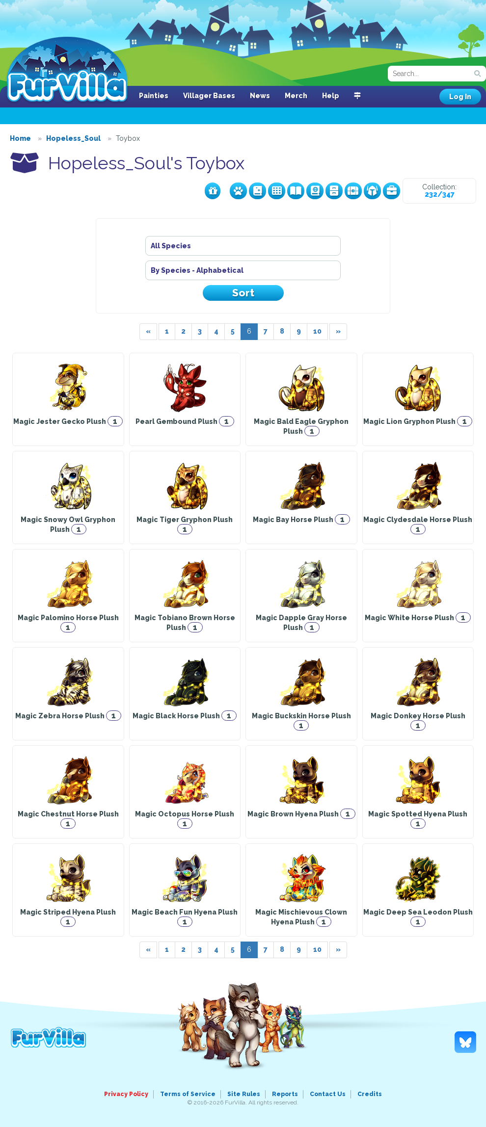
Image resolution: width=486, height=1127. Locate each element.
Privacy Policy (126, 1094)
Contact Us (328, 1094)
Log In (460, 97)
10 (317, 331)
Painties (153, 96)
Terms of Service (188, 1094)
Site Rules (243, 1094)
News (260, 96)
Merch (296, 96)
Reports (285, 1094)
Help (330, 96)
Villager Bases (209, 96)
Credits (369, 1094)
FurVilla (67, 70)
